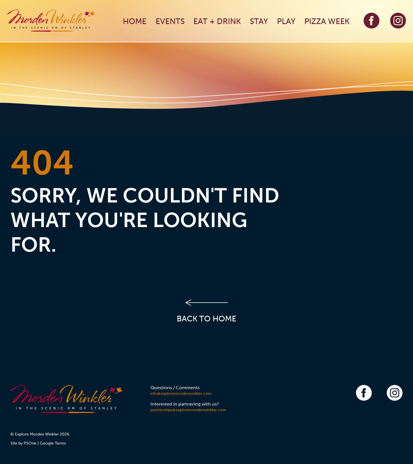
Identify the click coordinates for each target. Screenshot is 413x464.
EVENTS (170, 21)
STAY (259, 21)
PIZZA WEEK (326, 21)
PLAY (286, 21)
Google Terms (53, 443)
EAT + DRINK (217, 21)
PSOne (30, 443)
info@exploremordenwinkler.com (181, 393)
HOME (135, 21)
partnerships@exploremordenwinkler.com (188, 410)
